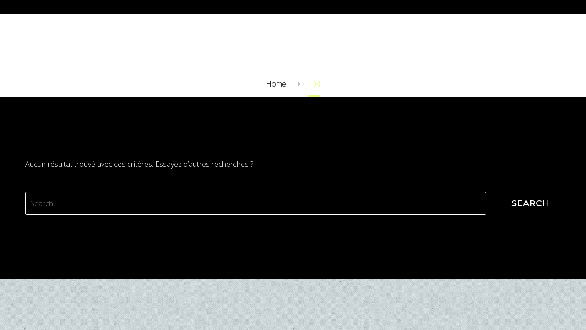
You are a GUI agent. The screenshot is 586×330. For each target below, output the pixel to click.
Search (530, 203)
